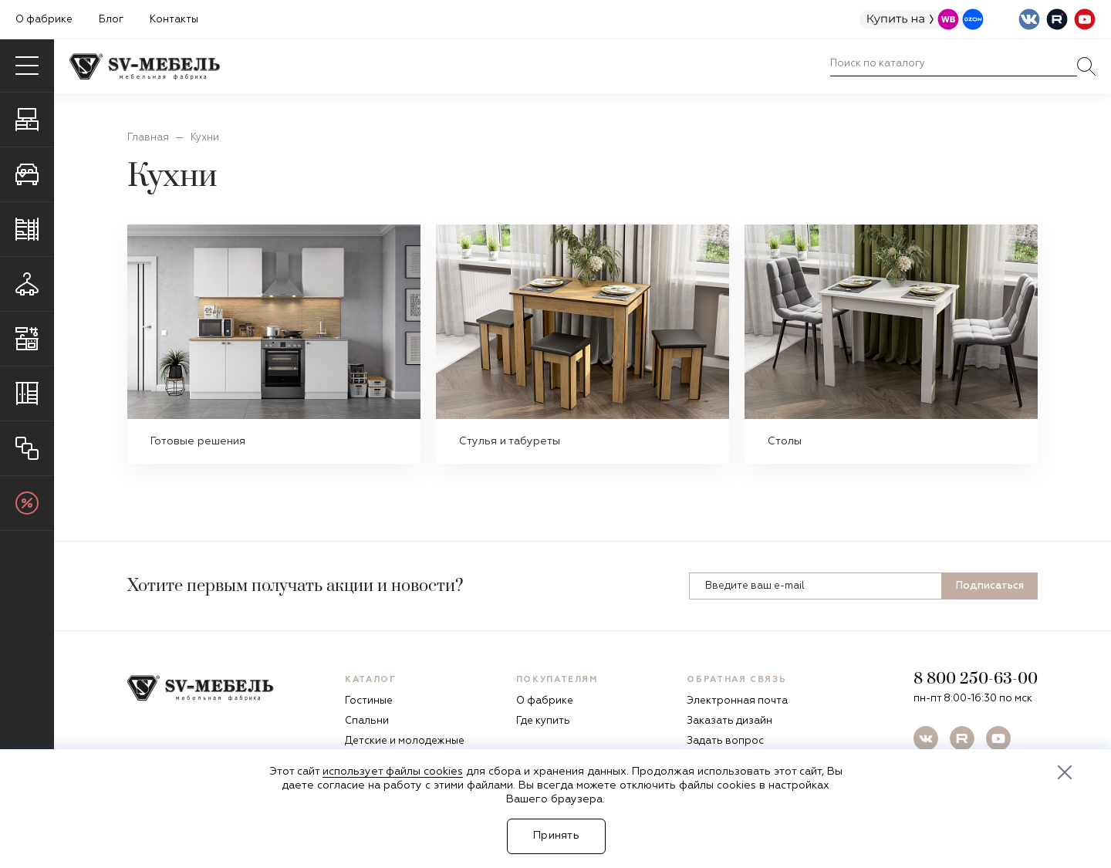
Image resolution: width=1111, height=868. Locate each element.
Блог (111, 20)
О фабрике (44, 20)
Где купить (543, 721)
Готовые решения (197, 441)
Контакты (174, 20)
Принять (556, 835)
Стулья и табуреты (509, 441)
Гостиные (369, 701)
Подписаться (990, 586)
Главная (148, 138)
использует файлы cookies (392, 771)
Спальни (367, 721)
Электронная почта (737, 701)
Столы (785, 441)
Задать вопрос (725, 741)
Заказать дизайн (729, 721)
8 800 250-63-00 (975, 679)
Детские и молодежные (404, 741)
